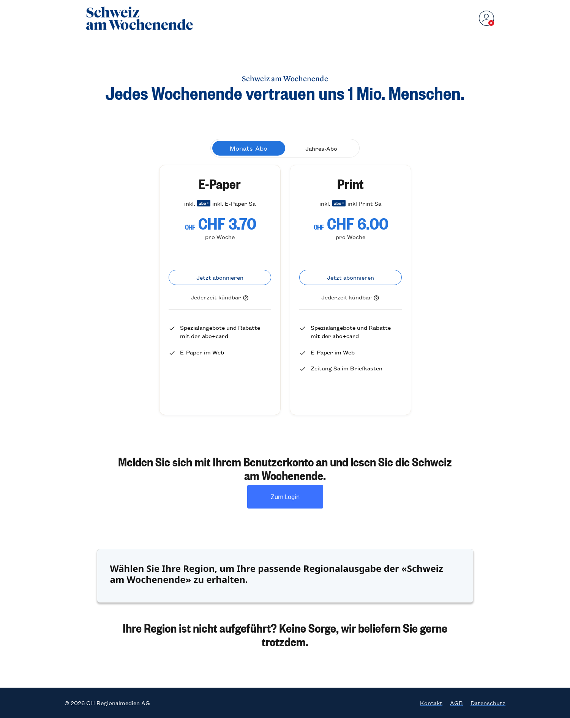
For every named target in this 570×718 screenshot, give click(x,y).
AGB (456, 702)
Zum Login (285, 496)
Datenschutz (488, 702)
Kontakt (431, 702)
